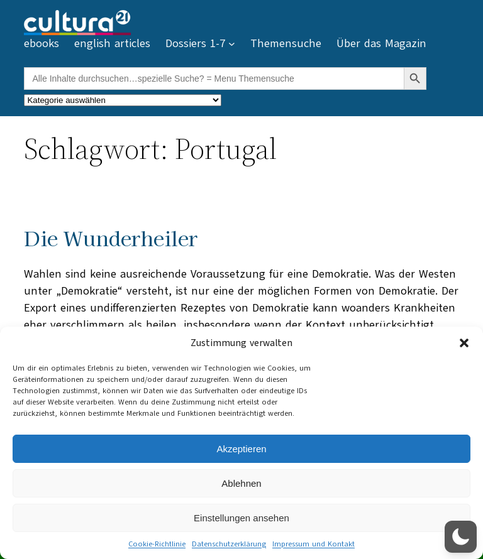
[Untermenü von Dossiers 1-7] (231, 43)
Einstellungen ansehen (241, 518)
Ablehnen (241, 483)
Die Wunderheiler (110, 237)
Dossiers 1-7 (195, 43)
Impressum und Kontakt (313, 544)
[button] (464, 343)
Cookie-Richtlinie (157, 544)
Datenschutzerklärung (229, 544)
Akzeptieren (241, 448)
